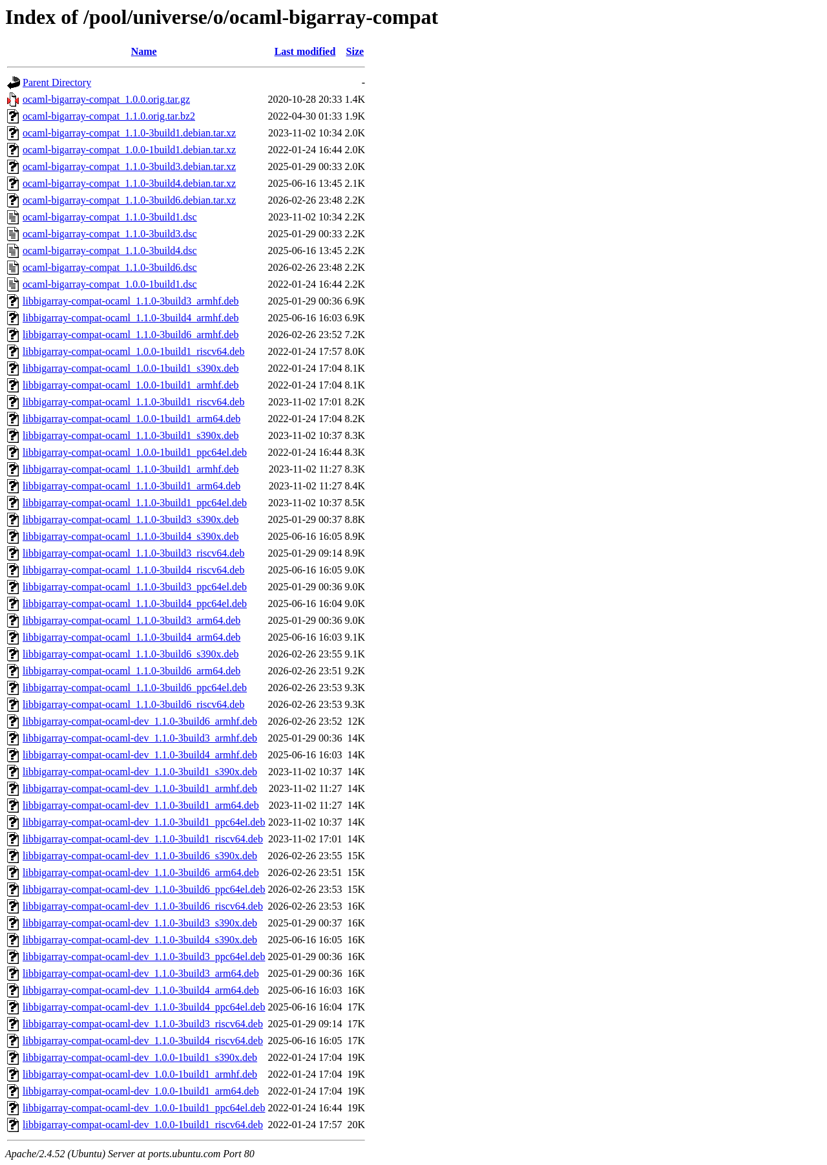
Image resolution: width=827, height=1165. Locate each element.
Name (144, 51)
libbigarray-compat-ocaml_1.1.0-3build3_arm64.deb (131, 620)
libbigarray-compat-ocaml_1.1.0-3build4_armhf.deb (131, 317)
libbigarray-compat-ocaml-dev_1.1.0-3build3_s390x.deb (140, 922)
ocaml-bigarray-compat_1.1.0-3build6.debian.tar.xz (129, 200)
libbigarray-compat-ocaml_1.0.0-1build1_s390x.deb (131, 368)
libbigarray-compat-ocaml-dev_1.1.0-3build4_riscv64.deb (143, 1040)
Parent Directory (57, 82)
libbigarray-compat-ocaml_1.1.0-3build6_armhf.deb (131, 334)
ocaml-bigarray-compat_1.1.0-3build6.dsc (110, 267)
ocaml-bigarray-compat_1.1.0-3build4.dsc (110, 250)
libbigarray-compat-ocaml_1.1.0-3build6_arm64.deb (131, 670)
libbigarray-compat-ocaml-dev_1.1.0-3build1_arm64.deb (141, 805)
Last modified (305, 51)
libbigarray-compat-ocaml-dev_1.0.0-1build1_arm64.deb (141, 1090)
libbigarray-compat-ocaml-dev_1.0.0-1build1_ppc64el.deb (144, 1107)
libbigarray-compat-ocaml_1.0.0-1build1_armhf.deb (131, 384)
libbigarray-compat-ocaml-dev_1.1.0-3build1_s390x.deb (140, 771)
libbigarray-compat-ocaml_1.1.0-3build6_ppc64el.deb (135, 687)
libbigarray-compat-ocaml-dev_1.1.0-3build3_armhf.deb (140, 737)
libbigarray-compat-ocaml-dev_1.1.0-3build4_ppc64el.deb (144, 1006)
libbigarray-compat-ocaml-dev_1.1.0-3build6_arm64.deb (141, 872)
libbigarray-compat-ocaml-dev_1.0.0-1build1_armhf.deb (140, 1074)
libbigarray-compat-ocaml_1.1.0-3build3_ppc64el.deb (135, 586)
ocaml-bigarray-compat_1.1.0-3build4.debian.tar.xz (129, 183)
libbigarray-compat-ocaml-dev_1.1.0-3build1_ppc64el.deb (144, 822)
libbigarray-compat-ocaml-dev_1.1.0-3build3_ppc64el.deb (144, 956)
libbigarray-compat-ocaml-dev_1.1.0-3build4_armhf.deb (140, 754)
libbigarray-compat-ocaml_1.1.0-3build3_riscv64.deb (133, 553)
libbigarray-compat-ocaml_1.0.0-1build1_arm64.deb (131, 418)
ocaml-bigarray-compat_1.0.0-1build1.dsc (110, 284)
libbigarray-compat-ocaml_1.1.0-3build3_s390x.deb (131, 519)
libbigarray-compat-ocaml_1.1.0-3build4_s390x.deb (131, 536)
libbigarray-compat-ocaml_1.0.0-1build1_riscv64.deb (133, 351)
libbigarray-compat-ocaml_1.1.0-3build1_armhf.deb (131, 469)
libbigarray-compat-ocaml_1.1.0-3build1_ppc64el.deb (135, 502)
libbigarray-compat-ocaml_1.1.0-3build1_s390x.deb (131, 435)
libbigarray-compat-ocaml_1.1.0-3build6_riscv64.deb (133, 704)
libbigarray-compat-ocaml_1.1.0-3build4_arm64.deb (131, 637)
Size (355, 51)
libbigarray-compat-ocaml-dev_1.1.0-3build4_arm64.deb (141, 990)
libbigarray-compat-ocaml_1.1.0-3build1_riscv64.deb (133, 401)
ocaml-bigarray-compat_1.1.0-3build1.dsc (110, 216)
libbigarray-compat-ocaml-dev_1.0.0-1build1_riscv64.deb (143, 1124)
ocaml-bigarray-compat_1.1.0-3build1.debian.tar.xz (129, 132)
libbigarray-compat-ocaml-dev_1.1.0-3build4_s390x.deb (140, 939)
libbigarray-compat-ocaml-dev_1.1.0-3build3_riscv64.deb (143, 1023)
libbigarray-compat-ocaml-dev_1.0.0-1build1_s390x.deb (140, 1057)
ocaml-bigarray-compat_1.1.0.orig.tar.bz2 (109, 116)
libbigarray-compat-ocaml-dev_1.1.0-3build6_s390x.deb (140, 855)
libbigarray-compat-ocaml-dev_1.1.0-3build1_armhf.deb (140, 788)
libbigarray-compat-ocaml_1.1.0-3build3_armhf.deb (131, 300)
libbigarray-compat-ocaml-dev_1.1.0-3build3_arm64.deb (141, 973)
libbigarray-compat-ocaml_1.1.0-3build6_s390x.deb (131, 653)
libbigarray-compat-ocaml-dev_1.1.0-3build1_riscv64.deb (143, 838)
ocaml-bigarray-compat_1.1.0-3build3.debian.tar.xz (129, 166)
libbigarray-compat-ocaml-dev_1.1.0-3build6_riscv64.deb (143, 906)
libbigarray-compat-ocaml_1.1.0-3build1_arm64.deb (131, 485)
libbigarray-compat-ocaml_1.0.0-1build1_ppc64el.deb (135, 452)
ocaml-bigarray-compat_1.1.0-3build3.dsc (110, 233)
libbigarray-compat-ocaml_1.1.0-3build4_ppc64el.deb (135, 603)
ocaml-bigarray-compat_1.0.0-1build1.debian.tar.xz (129, 149)
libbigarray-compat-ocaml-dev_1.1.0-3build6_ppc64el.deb (144, 889)
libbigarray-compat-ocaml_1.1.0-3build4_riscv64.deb (133, 569)
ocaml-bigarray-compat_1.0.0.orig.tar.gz (106, 99)
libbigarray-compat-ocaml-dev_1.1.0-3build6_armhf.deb (140, 721)
